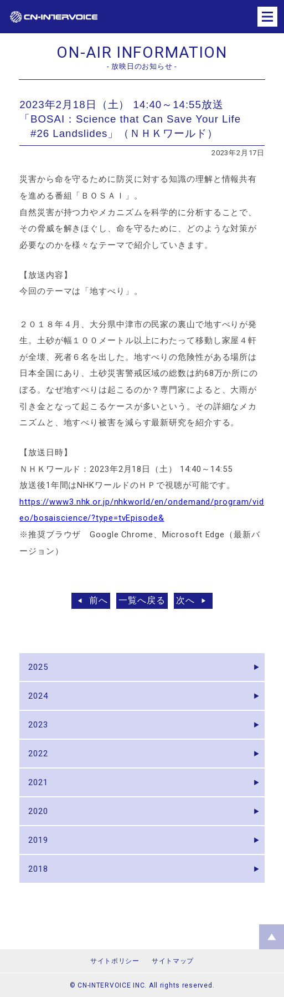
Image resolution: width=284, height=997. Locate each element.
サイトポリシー (115, 961)
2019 (38, 840)
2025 (38, 667)
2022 (38, 754)
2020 (38, 811)
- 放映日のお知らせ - (142, 66)
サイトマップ (173, 961)
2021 (38, 782)
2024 (38, 696)
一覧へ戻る (142, 600)
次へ (185, 600)
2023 (38, 725)
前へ (98, 600)
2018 (38, 869)
